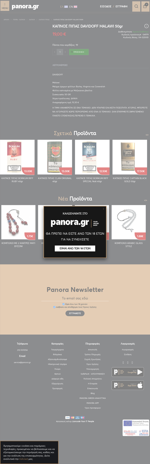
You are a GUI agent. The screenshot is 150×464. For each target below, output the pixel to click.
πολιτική (23, 458)
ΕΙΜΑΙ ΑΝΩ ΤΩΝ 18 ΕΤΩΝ (75, 248)
